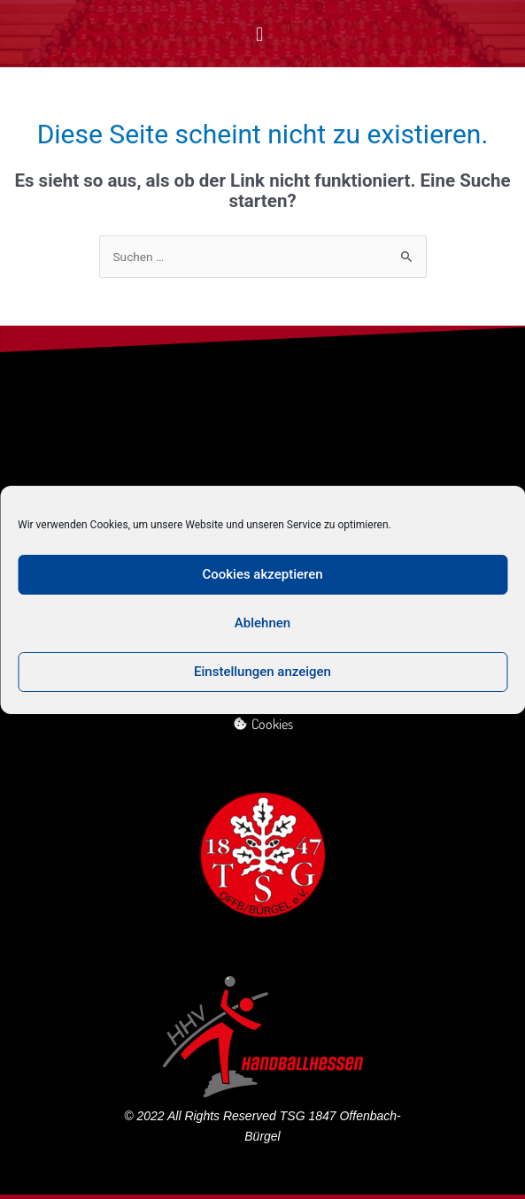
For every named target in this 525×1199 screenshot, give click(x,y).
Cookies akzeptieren (262, 574)
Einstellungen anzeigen (262, 672)
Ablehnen (262, 623)
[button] (259, 34)
